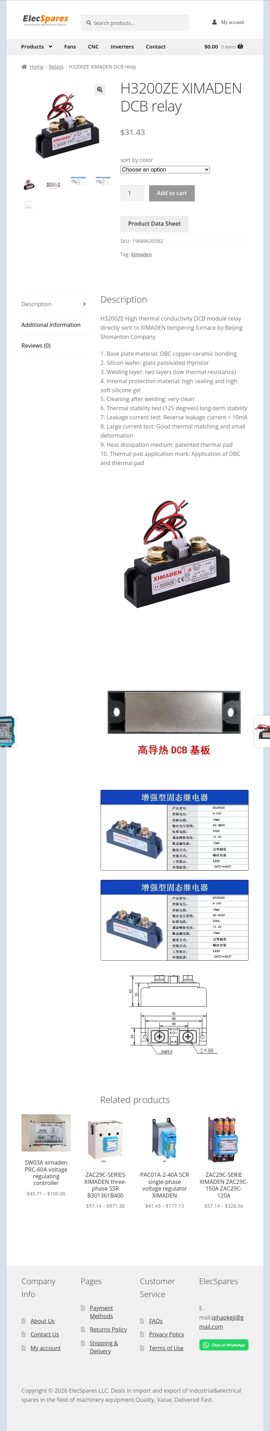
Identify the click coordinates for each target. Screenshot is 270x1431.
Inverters (122, 46)
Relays (56, 66)
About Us (43, 1321)
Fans (70, 46)
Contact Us (45, 1334)
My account (232, 22)
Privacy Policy (166, 1334)
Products (32, 46)
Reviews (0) (36, 345)
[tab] (56, 304)
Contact (156, 46)
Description (36, 304)
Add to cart (172, 193)
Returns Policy (108, 1329)
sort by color (136, 160)
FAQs (155, 1321)
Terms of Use (166, 1348)
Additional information (51, 325)
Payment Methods (101, 1312)
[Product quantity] (132, 193)
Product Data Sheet (154, 223)
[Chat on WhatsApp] (224, 1345)
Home (37, 66)
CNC (93, 46)
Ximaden (141, 254)
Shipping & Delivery (104, 1347)
